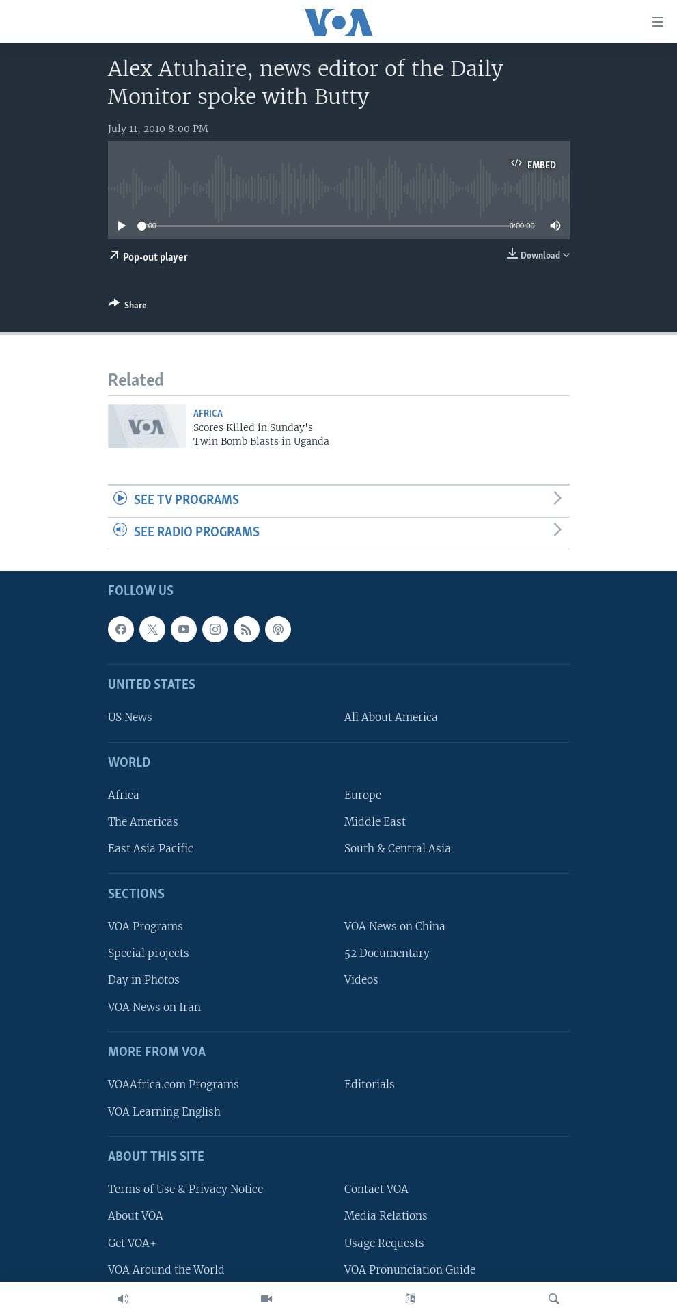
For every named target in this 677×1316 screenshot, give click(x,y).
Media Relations (386, 1216)
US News (130, 717)
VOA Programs (145, 927)
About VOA (135, 1216)
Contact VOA (376, 1189)
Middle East (375, 822)
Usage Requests (384, 1243)
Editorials (369, 1085)
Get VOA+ (132, 1243)
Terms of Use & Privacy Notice (185, 1189)
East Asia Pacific (150, 849)
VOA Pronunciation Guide (409, 1269)
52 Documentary (387, 953)
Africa (208, 414)
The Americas (143, 822)
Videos (361, 980)
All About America (391, 717)
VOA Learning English (164, 1111)
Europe (362, 795)
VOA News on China (394, 927)
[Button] (128, 308)
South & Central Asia (397, 849)
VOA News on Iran (154, 1007)
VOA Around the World (166, 1269)
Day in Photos (144, 980)
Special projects (148, 953)
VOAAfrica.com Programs (173, 1085)
